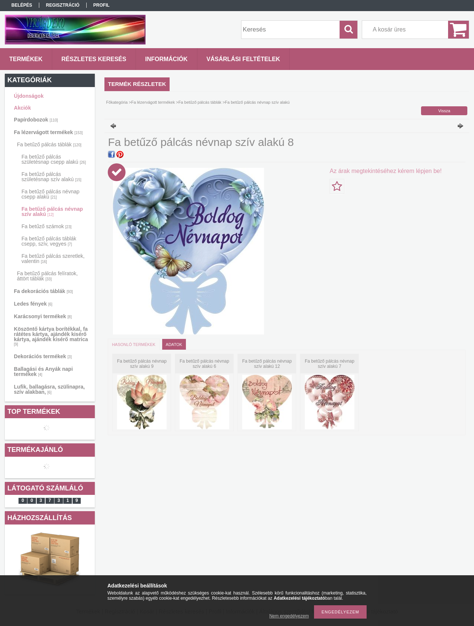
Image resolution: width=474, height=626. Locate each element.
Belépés (21, 5)
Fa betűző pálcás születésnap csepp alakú (53, 159)
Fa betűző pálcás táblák (49, 144)
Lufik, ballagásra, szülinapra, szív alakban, (49, 389)
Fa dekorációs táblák (43, 291)
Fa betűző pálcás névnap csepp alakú (50, 194)
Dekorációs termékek (43, 356)
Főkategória (117, 102)
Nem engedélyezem (289, 616)
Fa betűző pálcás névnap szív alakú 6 (204, 364)
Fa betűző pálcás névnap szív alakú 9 (142, 364)
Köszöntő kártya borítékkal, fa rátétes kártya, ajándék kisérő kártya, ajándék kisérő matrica (51, 336)
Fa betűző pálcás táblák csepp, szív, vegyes (48, 241)
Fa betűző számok (46, 226)
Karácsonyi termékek (43, 316)
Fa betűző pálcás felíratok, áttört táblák (47, 276)
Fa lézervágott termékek (48, 132)
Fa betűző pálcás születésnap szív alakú (51, 176)
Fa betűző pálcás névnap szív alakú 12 (267, 364)
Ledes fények (33, 304)
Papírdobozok (36, 120)
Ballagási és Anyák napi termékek (43, 371)
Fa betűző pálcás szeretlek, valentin (52, 258)
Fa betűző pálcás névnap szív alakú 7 (329, 364)
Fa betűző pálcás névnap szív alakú (52, 211)
